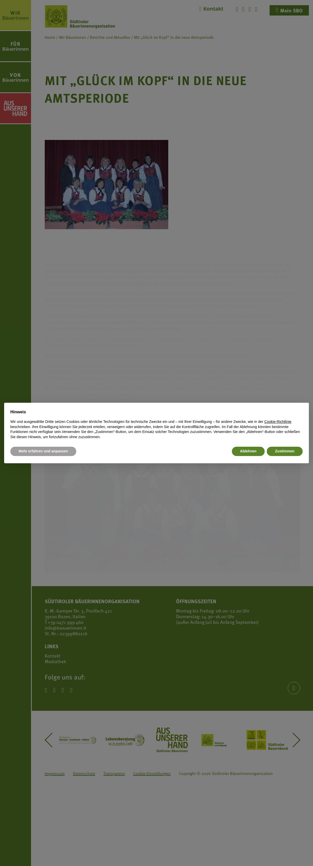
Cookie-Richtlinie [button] (278, 422)
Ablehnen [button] (248, 451)
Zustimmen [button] (284, 451)
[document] (156, 424)
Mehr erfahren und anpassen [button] (43, 451)
